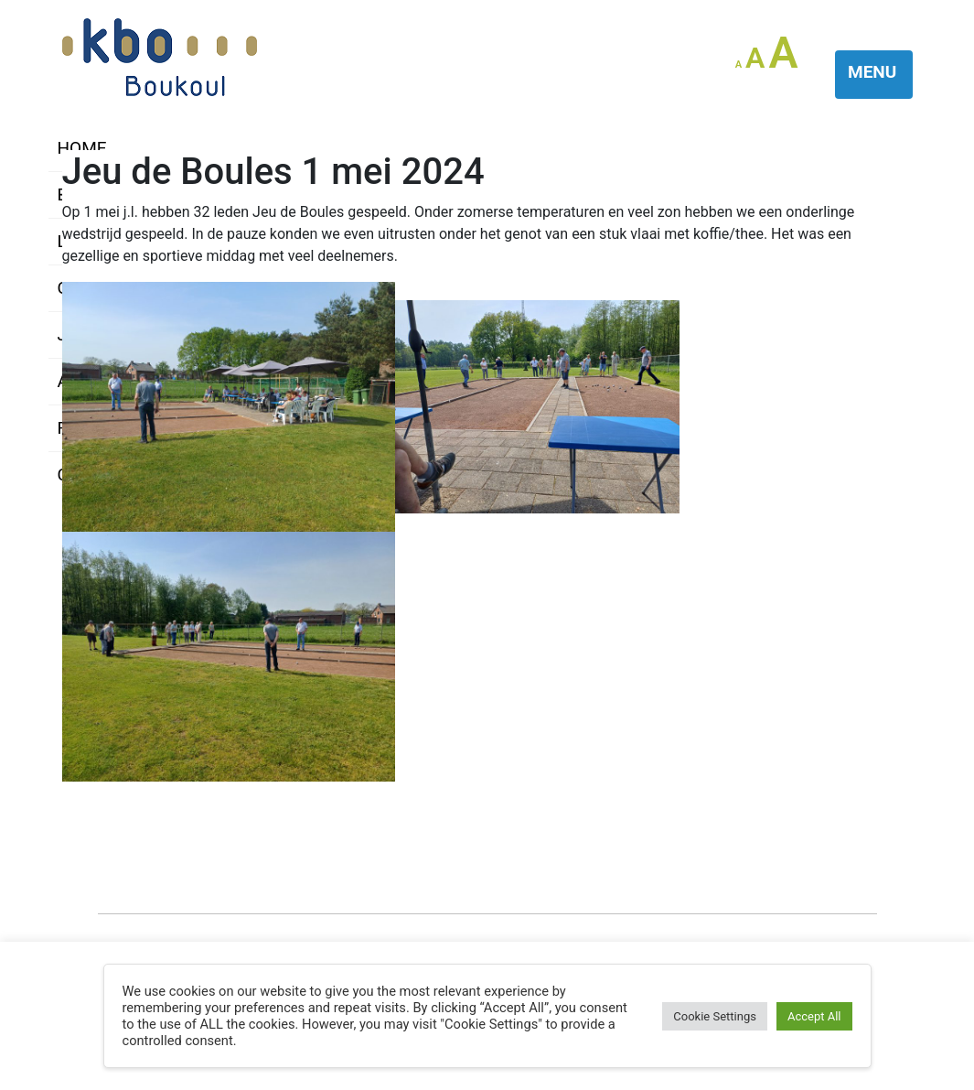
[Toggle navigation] (874, 74)
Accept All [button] (814, 1016)
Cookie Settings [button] (714, 1016)
